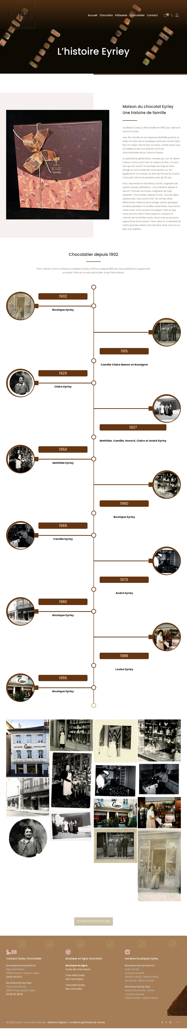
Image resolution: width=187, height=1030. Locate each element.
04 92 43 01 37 (14, 978)
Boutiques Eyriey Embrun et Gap (93, 922)
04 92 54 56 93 (14, 996)
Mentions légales (57, 1024)
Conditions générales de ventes (87, 1024)
